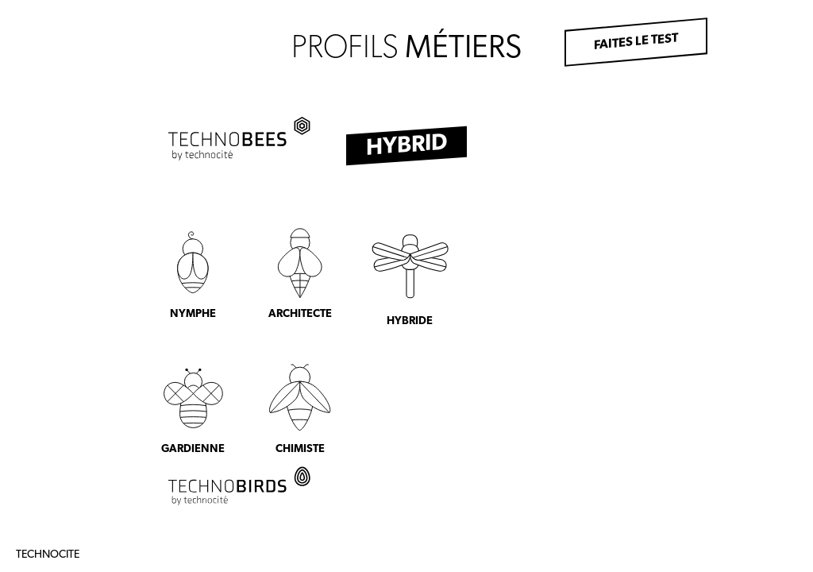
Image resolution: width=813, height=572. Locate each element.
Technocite (47, 555)
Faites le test (636, 42)
